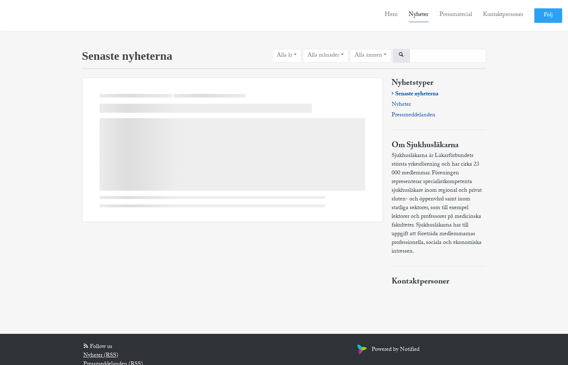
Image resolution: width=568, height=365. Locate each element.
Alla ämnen (368, 56)
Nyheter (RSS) (100, 356)
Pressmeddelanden (413, 115)
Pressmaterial (455, 15)
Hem (391, 15)
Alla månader (323, 56)
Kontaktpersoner (503, 15)
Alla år (284, 56)
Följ (548, 15)
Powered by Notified (387, 350)
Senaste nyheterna (416, 94)
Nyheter (419, 15)
